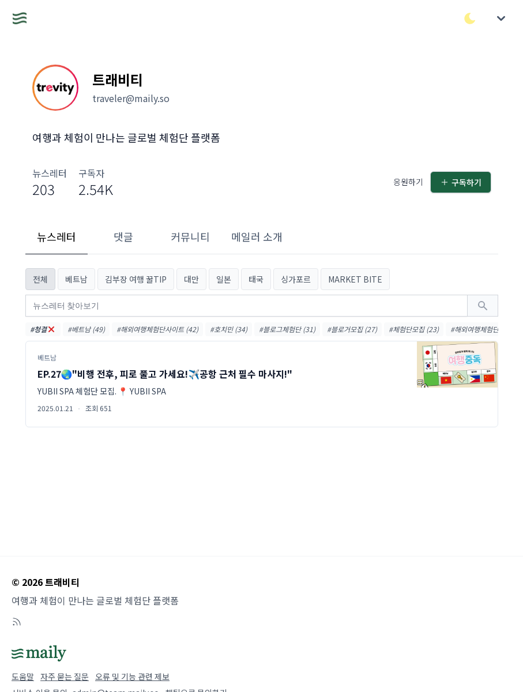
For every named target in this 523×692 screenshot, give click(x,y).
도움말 (23, 676)
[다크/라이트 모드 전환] (470, 18)
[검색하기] (482, 306)
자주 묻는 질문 (64, 676)
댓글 (123, 236)
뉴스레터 (56, 236)
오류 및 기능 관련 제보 (132, 676)
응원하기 (408, 181)
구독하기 (460, 182)
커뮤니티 (190, 236)
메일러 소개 (257, 236)
